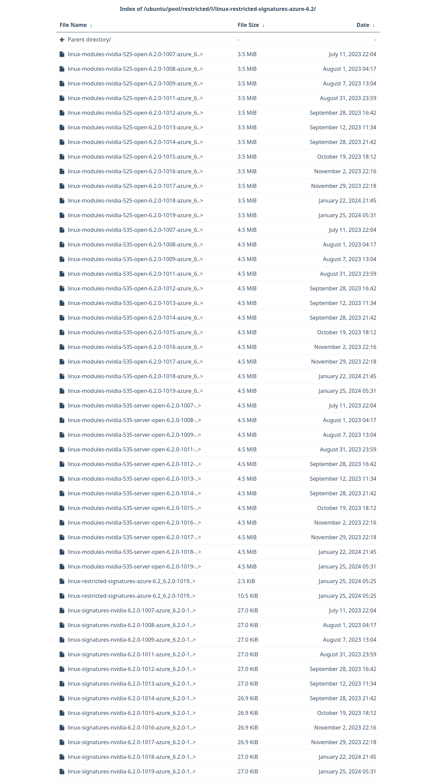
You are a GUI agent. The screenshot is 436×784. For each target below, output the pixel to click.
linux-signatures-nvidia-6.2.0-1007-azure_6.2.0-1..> (132, 610)
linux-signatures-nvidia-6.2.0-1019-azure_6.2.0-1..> (132, 771)
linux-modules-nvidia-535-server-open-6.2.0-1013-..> (134, 478)
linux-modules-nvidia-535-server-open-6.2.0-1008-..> (134, 420)
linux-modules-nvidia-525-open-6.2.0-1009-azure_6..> (135, 83)
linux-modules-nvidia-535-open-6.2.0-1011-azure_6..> (135, 273)
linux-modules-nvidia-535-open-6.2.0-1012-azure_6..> (135, 288)
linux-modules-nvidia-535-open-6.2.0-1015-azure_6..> (135, 332)
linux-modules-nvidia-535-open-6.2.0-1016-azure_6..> (135, 347)
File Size (248, 25)
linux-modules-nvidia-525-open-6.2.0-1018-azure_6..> (135, 200)
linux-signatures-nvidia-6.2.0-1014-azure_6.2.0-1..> (132, 698)
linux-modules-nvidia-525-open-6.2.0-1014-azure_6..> (135, 142)
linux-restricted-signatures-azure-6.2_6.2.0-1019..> (132, 581)
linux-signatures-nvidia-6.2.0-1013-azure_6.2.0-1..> (132, 683)
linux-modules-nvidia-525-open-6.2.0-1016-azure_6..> (135, 171)
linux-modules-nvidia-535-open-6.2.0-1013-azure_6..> (135, 303)
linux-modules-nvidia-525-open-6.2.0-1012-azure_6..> (135, 112)
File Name (73, 25)
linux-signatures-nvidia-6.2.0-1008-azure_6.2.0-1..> (132, 625)
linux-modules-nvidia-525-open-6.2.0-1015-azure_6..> (135, 156)
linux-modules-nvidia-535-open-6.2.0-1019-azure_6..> (135, 391)
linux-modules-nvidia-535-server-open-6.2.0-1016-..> (134, 522)
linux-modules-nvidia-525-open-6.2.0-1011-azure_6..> (135, 98)
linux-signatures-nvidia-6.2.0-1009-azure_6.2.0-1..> (132, 639)
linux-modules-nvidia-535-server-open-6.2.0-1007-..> (134, 405)
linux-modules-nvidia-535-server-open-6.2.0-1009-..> (134, 434)
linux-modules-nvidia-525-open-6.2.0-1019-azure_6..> (135, 215)
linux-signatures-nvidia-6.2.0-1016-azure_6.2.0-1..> (132, 727)
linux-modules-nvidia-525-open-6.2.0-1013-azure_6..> (135, 127)
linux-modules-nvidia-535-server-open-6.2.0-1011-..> (134, 449)
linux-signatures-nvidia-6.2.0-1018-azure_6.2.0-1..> (132, 757)
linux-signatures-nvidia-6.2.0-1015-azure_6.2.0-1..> (132, 713)
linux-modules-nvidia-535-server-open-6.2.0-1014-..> (134, 493)
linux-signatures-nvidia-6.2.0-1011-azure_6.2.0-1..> (132, 654)
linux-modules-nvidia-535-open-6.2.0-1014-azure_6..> (135, 317)
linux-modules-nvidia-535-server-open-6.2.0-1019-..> (134, 566)
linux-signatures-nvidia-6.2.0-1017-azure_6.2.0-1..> (132, 742)
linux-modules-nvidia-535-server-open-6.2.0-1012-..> (134, 464)
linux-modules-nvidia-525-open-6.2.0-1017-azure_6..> (135, 186)
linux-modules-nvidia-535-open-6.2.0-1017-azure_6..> (135, 361)
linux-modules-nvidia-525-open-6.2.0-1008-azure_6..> (135, 69)
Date (363, 25)
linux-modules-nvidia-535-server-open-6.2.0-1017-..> (134, 537)
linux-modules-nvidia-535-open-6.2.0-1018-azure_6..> (135, 376)
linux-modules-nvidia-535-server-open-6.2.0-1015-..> (134, 508)
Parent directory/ (89, 39)
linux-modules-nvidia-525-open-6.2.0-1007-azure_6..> (135, 54)
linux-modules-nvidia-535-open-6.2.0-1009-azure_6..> (135, 259)
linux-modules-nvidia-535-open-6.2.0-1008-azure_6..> (135, 244)
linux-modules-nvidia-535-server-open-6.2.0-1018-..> (134, 552)
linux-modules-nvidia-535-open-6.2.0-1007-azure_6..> (135, 230)
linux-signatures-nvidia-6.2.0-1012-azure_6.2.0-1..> (132, 669)
